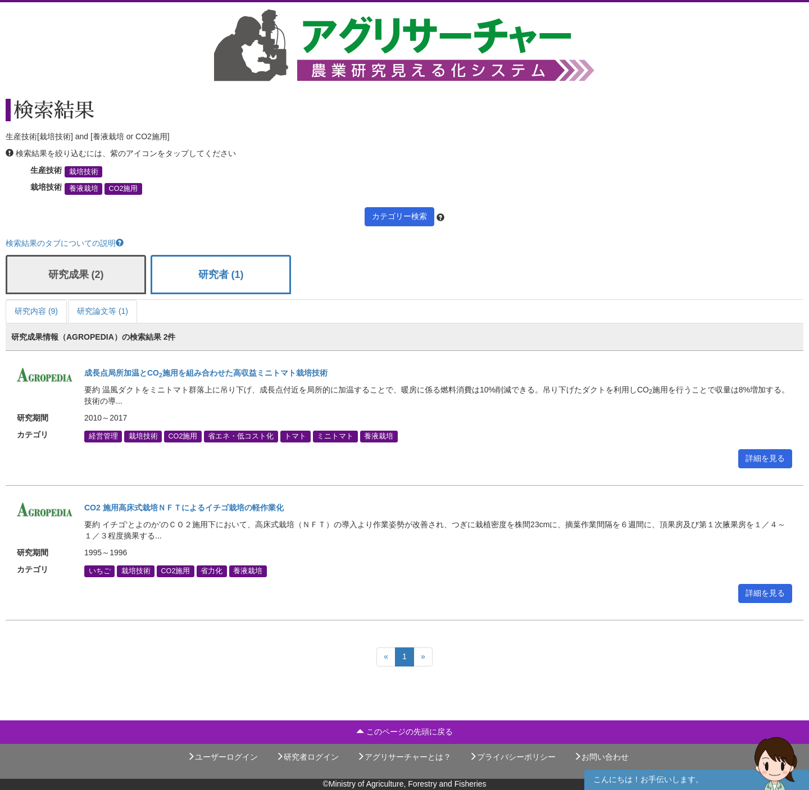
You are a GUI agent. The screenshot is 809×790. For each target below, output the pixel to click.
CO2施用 (123, 189)
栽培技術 (83, 172)
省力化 (211, 571)
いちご (100, 571)
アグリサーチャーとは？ (404, 756)
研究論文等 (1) (102, 311)
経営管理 (103, 436)
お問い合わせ (601, 756)
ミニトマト (335, 436)
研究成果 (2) (76, 274)
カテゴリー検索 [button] (399, 216)
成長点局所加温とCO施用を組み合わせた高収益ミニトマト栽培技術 (206, 372)
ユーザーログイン (222, 756)
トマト (295, 436)
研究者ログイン (307, 756)
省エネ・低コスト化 (241, 436)
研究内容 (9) (36, 311)
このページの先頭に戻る (404, 731)
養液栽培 (83, 189)
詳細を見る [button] (765, 458)
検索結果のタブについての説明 (65, 243)
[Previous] (386, 656)
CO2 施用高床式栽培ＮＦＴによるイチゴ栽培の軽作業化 (184, 507)
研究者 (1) (221, 274)
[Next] (423, 656)
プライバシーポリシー (512, 756)
